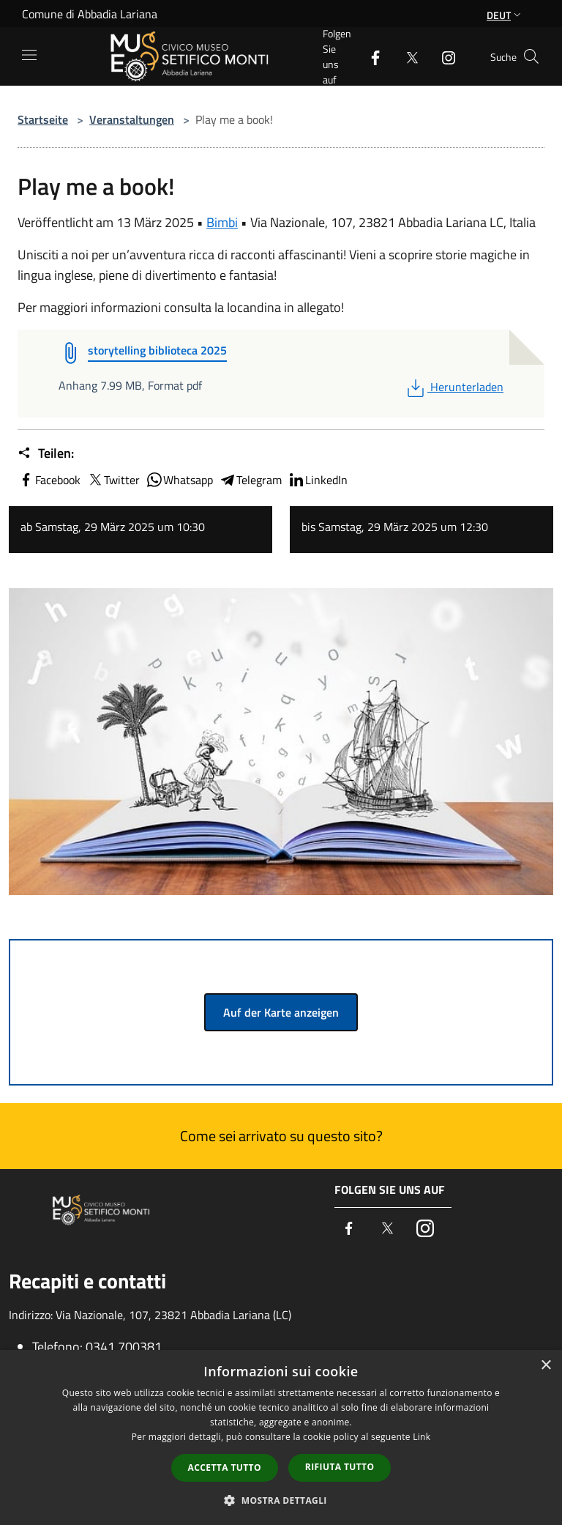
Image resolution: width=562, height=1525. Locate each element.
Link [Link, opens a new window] (421, 1437)
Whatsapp (179, 480)
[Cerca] (531, 56)
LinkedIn (318, 480)
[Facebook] (369, 56)
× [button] (545, 1365)
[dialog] (281, 1437)
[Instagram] (442, 56)
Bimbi (222, 222)
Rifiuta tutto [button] (340, 1467)
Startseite (43, 119)
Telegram (250, 480)
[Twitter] (406, 56)
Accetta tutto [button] (224, 1467)
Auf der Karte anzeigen (281, 1012)
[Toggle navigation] (29, 55)
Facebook (49, 480)
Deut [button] (505, 15)
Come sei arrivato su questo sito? (281, 1135)
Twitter (113, 480)
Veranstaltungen (131, 119)
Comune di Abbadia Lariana (89, 14)
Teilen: (46, 453)
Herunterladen (453, 387)
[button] (281, 1500)
